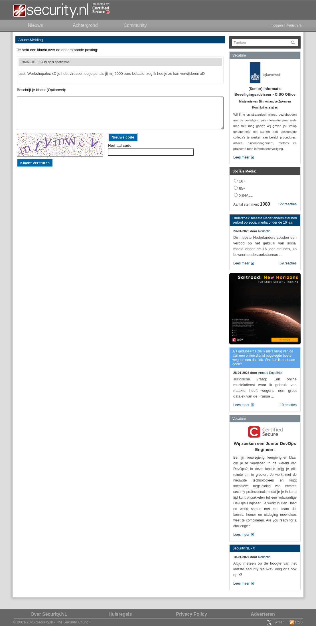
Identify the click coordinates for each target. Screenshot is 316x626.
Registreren (294, 25)
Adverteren (263, 614)
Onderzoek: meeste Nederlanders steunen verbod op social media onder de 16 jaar (264, 220)
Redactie (264, 231)
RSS (299, 622)
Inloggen (276, 25)
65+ (242, 188)
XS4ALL (246, 195)
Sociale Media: (244, 171)
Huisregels (120, 614)
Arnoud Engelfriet (270, 372)
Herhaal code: (120, 145)
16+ (242, 181)
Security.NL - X (243, 548)
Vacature (239, 55)
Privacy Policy (191, 614)
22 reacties (288, 204)
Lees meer (241, 157)
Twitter (278, 622)
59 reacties (288, 263)
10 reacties (288, 405)
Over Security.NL (49, 614)
